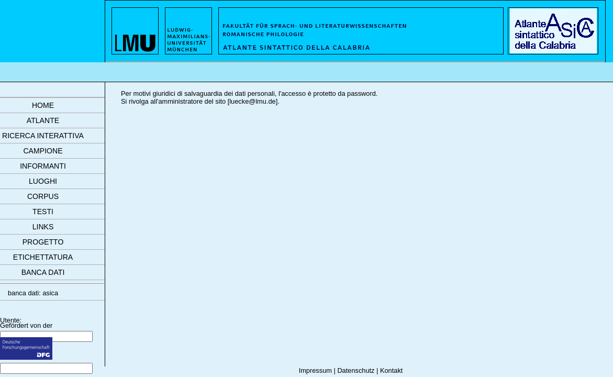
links (43, 227)
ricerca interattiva (43, 135)
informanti (43, 166)
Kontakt (391, 370)
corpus (43, 196)
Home (43, 105)
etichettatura (43, 257)
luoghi (43, 181)
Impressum (315, 370)
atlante (43, 120)
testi (42, 211)
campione (42, 151)
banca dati (43, 272)
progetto (43, 242)
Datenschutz (355, 370)
